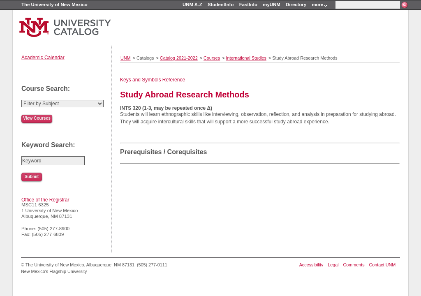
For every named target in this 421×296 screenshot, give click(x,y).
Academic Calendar (43, 57)
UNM (125, 58)
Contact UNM (382, 264)
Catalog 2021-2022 (179, 58)
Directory (296, 4)
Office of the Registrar (45, 200)
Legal (333, 264)
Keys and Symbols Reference (152, 80)
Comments (354, 264)
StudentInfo (221, 4)
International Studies (246, 58)
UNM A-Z (192, 4)
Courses (212, 58)
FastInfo (248, 4)
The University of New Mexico (54, 4)
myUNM (271, 4)
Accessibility (311, 264)
